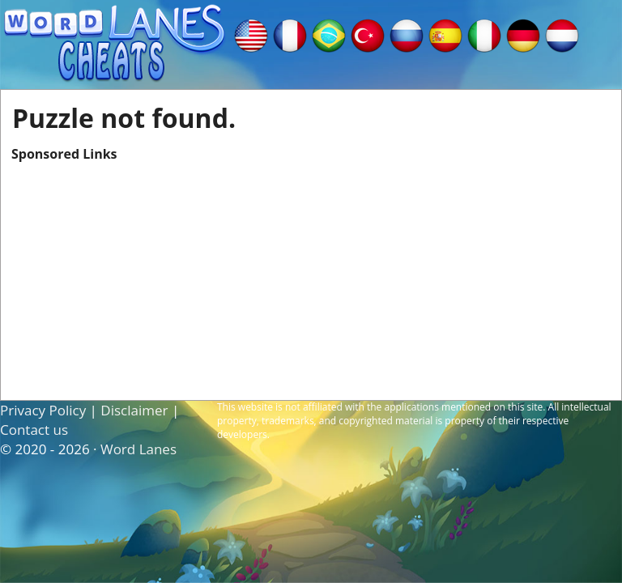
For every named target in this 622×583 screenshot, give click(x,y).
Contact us (34, 429)
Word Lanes (138, 449)
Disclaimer (134, 410)
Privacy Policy (43, 410)
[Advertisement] (311, 276)
